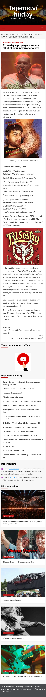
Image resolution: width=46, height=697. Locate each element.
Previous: (23, 330)
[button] (3, 27)
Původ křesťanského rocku (13, 397)
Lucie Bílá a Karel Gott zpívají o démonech (18, 431)
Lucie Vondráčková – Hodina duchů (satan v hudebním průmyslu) (23, 441)
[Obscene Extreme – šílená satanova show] (23, 544)
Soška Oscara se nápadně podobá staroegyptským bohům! (21, 417)
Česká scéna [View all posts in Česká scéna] (7, 42)
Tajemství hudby (22, 11)
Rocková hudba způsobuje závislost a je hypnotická (22, 401)
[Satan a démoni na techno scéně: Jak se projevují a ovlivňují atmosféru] (23, 504)
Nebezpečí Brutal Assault (12, 393)
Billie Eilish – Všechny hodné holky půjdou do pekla (21, 423)
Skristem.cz (13, 477)
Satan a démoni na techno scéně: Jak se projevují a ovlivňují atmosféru (21, 383)
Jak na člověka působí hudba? (13, 450)
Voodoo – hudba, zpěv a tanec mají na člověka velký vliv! (22, 456)
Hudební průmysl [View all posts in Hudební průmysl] (17, 42)
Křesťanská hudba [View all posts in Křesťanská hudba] (9, 633)
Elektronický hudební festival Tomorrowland (19, 405)
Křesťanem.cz (14, 469)
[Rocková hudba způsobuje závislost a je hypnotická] (23, 659)
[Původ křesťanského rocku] (23, 621)
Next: (23, 337)
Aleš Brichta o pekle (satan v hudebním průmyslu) (21, 435)
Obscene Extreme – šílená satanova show (18, 389)
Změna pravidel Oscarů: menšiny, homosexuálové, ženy (21, 411)
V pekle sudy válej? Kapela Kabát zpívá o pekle (20, 427)
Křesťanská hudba (9, 446)
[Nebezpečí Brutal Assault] (23, 582)
